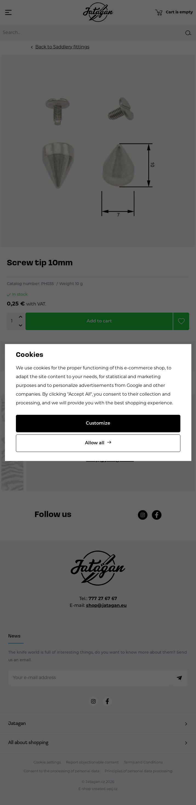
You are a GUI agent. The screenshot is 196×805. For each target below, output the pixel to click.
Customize (98, 423)
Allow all (94, 443)
